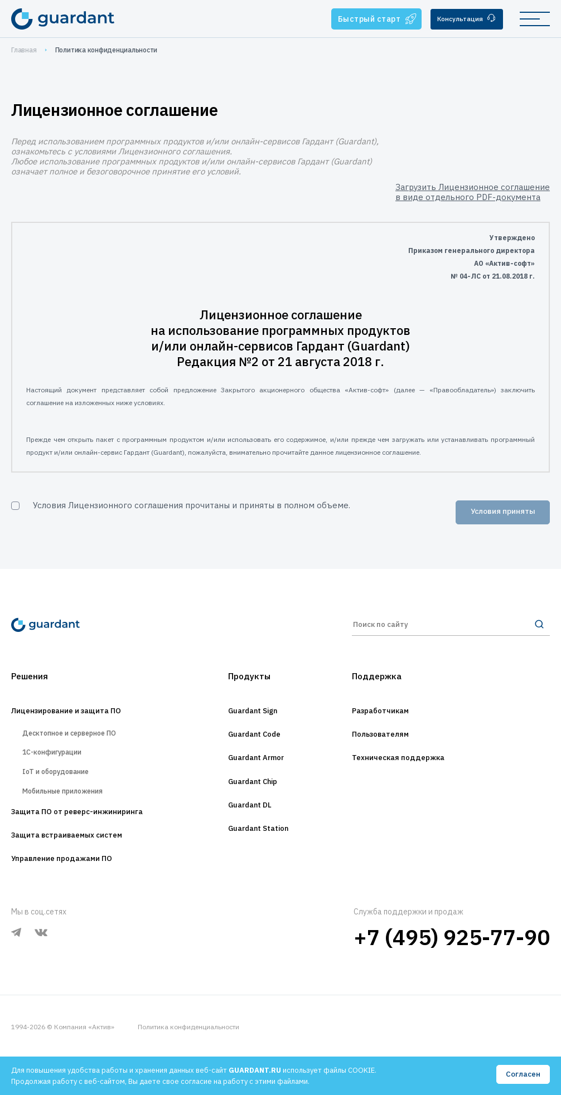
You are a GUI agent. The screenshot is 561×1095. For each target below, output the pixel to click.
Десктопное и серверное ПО (82, 745)
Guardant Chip (252, 797)
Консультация (463, 19)
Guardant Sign (252, 720)
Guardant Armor (256, 772)
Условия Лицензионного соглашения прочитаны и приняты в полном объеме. (191, 505)
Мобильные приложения (73, 817)
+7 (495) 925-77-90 (452, 973)
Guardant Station (258, 849)
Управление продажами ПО (74, 894)
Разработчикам (388, 720)
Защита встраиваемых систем (81, 869)
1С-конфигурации (58, 769)
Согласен (522, 1075)
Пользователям (388, 746)
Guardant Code (254, 746)
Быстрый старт (369, 19)
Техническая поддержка (409, 772)
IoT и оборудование (64, 794)
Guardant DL (248, 823)
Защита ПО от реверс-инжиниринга (93, 843)
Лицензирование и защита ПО (80, 720)
